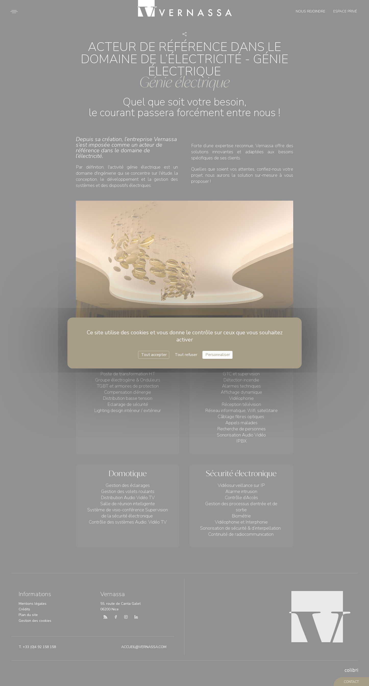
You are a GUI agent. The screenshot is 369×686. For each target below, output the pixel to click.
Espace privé (345, 11)
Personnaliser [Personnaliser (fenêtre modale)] (217, 355)
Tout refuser (186, 355)
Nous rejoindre (310, 11)
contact (351, 682)
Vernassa (184, 8)
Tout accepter (154, 355)
